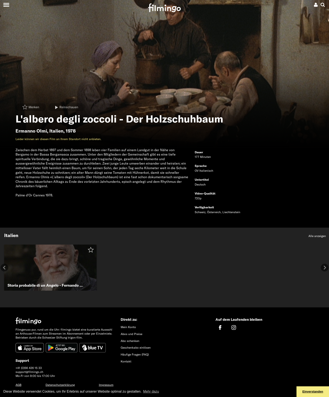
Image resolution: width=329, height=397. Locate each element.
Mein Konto (128, 327)
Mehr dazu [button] (151, 391)
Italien (56, 131)
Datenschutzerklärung (60, 385)
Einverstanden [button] (312, 391)
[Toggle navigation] (6, 4)
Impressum (106, 385)
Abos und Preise (131, 334)
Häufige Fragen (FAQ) (135, 354)
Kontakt (126, 361)
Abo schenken (130, 341)
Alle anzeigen (317, 236)
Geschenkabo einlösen (136, 347)
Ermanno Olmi (31, 131)
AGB (18, 385)
